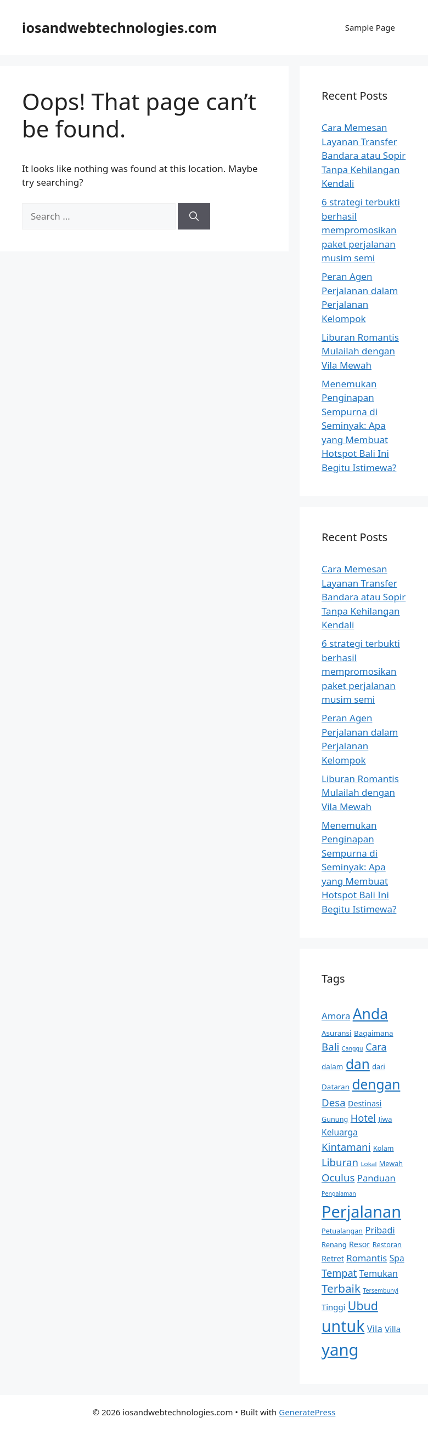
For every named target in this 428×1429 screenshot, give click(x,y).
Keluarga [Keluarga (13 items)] (340, 1132)
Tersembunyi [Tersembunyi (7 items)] (380, 1290)
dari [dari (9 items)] (378, 1066)
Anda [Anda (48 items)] (370, 1014)
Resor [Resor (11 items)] (359, 1244)
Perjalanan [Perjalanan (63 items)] (361, 1211)
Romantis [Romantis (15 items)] (366, 1258)
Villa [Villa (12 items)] (393, 1328)
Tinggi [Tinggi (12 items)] (333, 1306)
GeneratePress (307, 1412)
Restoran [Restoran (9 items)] (387, 1244)
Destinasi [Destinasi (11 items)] (364, 1103)
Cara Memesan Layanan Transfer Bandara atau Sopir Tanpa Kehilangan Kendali (364, 155)
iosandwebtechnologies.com (119, 27)
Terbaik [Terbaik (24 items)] (341, 1288)
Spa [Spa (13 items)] (397, 1258)
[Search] (194, 216)
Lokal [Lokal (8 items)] (368, 1164)
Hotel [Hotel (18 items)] (363, 1117)
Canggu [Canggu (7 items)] (352, 1048)
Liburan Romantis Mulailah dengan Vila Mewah (360, 351)
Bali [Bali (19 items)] (330, 1046)
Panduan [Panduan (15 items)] (376, 1178)
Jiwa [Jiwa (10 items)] (385, 1119)
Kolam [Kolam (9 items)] (383, 1148)
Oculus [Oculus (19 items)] (338, 1177)
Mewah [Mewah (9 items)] (391, 1163)
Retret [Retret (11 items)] (333, 1258)
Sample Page (370, 27)
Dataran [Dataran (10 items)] (336, 1087)
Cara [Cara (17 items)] (375, 1046)
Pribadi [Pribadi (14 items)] (380, 1230)
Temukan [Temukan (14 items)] (378, 1273)
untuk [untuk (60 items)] (343, 1326)
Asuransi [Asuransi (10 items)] (336, 1033)
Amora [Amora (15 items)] (336, 1015)
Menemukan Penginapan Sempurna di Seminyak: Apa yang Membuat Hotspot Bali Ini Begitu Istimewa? (359, 425)
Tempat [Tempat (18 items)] (339, 1272)
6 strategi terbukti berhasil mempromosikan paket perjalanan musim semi (361, 230)
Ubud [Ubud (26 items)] (363, 1305)
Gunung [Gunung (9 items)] (335, 1119)
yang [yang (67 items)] (340, 1350)
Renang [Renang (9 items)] (334, 1244)
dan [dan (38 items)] (358, 1064)
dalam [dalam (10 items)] (332, 1066)
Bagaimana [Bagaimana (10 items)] (373, 1033)
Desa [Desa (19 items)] (334, 1102)
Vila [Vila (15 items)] (374, 1328)
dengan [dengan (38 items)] (376, 1084)
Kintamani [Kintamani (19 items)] (346, 1146)
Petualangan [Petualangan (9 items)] (342, 1231)
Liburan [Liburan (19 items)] (340, 1162)
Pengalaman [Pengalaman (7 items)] (339, 1193)
